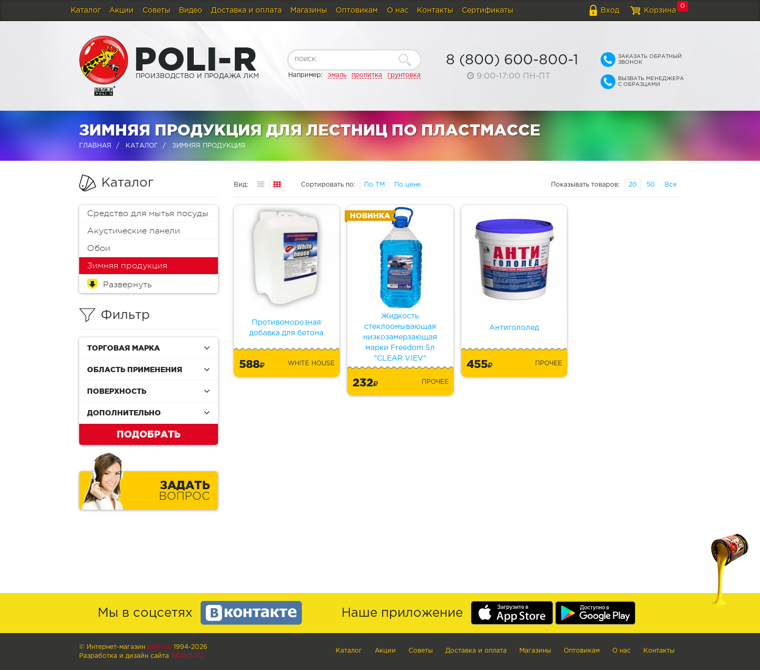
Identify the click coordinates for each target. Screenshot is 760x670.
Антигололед (514, 328)
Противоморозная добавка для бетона (286, 327)
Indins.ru (187, 656)
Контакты (435, 10)
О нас (397, 10)
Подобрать (148, 434)
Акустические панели (133, 231)
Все (670, 185)
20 (633, 185)
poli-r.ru (159, 647)
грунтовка (404, 75)
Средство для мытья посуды (147, 213)
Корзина (660, 10)
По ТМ (374, 185)
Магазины (308, 10)
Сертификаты (488, 10)
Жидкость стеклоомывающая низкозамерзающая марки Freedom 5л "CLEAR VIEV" (400, 337)
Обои (98, 248)
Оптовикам (357, 10)
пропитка (367, 75)
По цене (407, 185)
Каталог (86, 10)
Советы (156, 10)
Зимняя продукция (127, 265)
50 (651, 185)
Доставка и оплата (246, 10)
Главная (95, 146)
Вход (610, 10)
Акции (121, 10)
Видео (190, 10)
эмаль (337, 75)
